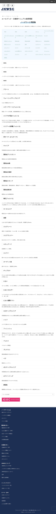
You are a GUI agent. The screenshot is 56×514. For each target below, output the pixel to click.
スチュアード (6, 47)
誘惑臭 (5, 57)
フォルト (6, 54)
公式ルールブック (5, 494)
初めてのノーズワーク (6, 412)
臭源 (26, 44)
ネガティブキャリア (29, 51)
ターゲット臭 (27, 47)
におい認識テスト (18, 51)
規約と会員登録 (5, 477)
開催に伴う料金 (5, 453)
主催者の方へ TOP (6, 447)
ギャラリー (4, 418)
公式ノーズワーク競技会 (7, 433)
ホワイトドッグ (47, 54)
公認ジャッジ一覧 (5, 488)
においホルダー (7, 51)
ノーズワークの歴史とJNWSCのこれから (11, 468)
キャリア (46, 35)
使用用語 (4, 500)
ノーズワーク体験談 (6, 415)
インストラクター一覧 (6, 485)
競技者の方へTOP (5, 427)
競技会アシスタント (8, 41)
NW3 (26, 31)
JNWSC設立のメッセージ (7, 471)
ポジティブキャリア (39, 54)
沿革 (3, 474)
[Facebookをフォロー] (4, 5)
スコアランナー (47, 44)
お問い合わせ (25, 510)
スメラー (16, 47)
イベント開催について (6, 450)
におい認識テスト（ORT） (7, 430)
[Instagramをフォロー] (8, 5)
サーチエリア (17, 44)
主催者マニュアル (5, 497)
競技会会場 (17, 41)
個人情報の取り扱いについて (34, 510)
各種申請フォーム (5, 456)
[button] (53, 394)
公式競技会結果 (5, 439)
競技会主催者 (27, 41)
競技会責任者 (46, 41)
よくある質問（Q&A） (6, 503)
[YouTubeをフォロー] (12, 5)
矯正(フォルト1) (7, 44)
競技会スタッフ (39, 41)
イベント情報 (4, 421)
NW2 (16, 31)
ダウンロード (4, 459)
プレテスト (17, 54)
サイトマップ (18, 510)
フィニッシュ (46, 51)
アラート (37, 31)
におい (45, 47)
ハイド (37, 51)
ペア (26, 54)
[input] (28, 394)
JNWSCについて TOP (6, 465)
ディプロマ (38, 47)
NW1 (5, 31)
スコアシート (38, 44)
